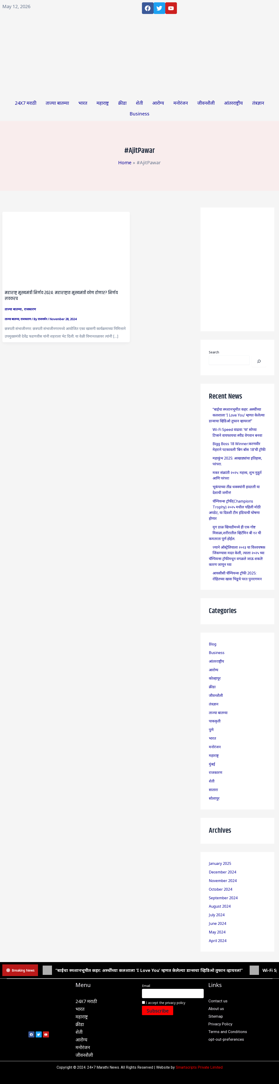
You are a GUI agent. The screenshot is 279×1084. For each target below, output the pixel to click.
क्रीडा (122, 102)
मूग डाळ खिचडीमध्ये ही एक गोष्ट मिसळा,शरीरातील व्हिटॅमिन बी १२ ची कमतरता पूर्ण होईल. (235, 529)
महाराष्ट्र (102, 102)
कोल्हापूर (215, 672)
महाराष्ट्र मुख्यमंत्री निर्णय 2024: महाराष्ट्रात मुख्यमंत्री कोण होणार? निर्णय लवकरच (61, 295)
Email (146, 975)
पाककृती (214, 714)
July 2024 (217, 905)
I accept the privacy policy (163, 992)
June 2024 (217, 913)
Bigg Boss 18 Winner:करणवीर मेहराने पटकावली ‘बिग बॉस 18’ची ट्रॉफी (239, 445)
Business (139, 113)
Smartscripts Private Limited (199, 1057)
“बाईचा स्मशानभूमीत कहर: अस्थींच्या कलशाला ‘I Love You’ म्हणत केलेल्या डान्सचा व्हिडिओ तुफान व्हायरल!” (237, 414)
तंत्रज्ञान (258, 102)
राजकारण (30, 309)
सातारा (213, 781)
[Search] (259, 361)
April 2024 (218, 930)
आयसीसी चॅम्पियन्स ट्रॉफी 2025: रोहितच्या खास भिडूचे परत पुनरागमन (237, 571)
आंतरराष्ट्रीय (233, 102)
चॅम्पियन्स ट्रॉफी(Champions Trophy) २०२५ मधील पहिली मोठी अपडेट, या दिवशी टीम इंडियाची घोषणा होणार (235, 507)
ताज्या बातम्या (57, 102)
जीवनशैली (206, 102)
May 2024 (217, 921)
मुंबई (212, 756)
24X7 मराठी (25, 102)
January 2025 (220, 854)
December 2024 (222, 863)
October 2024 (220, 880)
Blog (213, 638)
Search (214, 352)
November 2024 (223, 871)
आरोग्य (158, 102)
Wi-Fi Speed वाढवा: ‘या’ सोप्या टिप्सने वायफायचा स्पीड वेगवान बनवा (237, 431)
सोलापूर (214, 789)
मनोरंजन (180, 102)
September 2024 (223, 888)
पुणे (211, 722)
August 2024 (220, 896)
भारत (82, 102)
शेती (139, 102)
